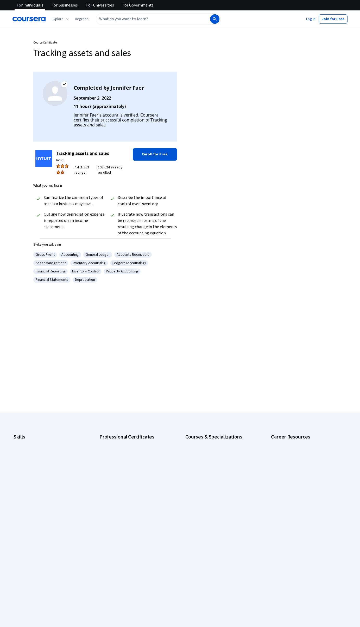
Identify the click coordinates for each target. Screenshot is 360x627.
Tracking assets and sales (82, 153)
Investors (192, 561)
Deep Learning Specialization (207, 474)
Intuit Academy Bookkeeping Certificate (130, 513)
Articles (191, 608)
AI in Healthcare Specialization (208, 466)
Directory (192, 616)
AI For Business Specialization (208, 451)
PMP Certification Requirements (296, 503)
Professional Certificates (33, 600)
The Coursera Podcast (117, 585)
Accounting (22, 443)
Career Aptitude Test (287, 443)
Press (189, 553)
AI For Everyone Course (203, 458)
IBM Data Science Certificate (121, 505)
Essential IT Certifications (291, 479)
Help (188, 585)
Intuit (60, 160)
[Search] (214, 19)
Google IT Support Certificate (122, 466)
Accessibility (195, 592)
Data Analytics (24, 466)
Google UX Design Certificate (121, 482)
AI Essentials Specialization (206, 443)
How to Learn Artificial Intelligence (297, 495)
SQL (17, 513)
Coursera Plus (24, 592)
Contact (191, 600)
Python (19, 505)
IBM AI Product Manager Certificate (126, 498)
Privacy (191, 577)
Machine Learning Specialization (210, 498)
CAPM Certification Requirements (297, 451)
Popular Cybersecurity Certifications (299, 511)
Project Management (30, 498)
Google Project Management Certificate (130, 474)
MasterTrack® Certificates (34, 608)
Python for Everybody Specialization (213, 513)
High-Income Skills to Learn (292, 487)
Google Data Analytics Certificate (125, 458)
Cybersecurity (25, 458)
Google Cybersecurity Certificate (125, 451)
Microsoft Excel (25, 490)
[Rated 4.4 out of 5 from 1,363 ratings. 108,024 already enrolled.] (100, 169)
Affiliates (192, 624)
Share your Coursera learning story (298, 518)
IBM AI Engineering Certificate (122, 490)
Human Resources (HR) (31, 482)
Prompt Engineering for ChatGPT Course (216, 505)
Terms (190, 569)
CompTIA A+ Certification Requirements (302, 458)
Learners (106, 553)
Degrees (20, 616)
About (18, 553)
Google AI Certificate (115, 443)
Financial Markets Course (204, 490)
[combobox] (147, 19)
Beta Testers (109, 569)
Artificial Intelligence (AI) (32, 451)
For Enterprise (25, 624)
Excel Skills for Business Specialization (215, 482)
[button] (82, 19)
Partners (106, 561)
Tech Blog (107, 592)
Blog (102, 577)
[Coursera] (29, 19)
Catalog (20, 585)
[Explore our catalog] (61, 19)
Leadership (22, 569)
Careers (20, 577)
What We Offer (25, 561)
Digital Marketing (27, 474)
